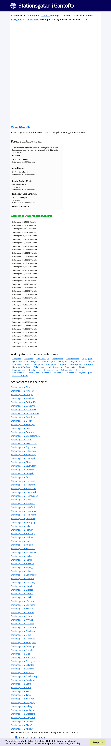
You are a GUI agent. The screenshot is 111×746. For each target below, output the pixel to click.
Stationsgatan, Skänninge (23, 646)
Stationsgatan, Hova (21, 499)
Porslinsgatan (35, 370)
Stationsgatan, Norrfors (22, 612)
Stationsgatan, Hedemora (23, 488)
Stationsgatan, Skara (21, 635)
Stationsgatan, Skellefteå (23, 638)
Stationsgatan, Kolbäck (22, 544)
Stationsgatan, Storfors (22, 672)
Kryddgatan (51, 364)
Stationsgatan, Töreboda (23, 698)
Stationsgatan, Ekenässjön (24, 443)
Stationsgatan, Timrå (21, 695)
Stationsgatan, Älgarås (22, 725)
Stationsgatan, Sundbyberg (24, 676)
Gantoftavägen (48, 361)
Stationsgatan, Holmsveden (24, 495)
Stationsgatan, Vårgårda (23, 717)
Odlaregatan (39, 367)
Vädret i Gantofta (20, 127)
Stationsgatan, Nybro (21, 616)
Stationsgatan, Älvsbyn (22, 728)
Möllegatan (89, 364)
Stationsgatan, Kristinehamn (24, 552)
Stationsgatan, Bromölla (23, 432)
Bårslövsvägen (42, 358)
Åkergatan (71, 372)
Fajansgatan (32, 19)
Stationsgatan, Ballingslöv (23, 402)
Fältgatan (35, 361)
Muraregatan (75, 364)
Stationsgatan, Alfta (20, 387)
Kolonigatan (38, 364)
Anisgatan (16, 358)
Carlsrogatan (57, 358)
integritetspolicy (72, 743)
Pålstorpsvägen (51, 370)
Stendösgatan (18, 372)
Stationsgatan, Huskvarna (23, 511)
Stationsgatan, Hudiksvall (23, 503)
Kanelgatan (16, 19)
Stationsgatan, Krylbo (21, 556)
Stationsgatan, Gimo (21, 462)
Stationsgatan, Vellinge (22, 706)
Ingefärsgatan (77, 361)
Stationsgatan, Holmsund (23, 492)
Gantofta (45, 15)
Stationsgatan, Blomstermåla (25, 413)
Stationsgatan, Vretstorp (23, 713)
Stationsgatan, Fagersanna (24, 447)
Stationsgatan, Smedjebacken (25, 661)
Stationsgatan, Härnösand (23, 514)
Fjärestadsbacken (20, 361)
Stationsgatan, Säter (21, 687)
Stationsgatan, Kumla (21, 559)
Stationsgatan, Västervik (23, 721)
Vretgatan (46, 372)
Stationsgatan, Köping (22, 567)
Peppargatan (70, 367)
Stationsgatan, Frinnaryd (23, 458)
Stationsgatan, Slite (20, 653)
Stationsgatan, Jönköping (23, 522)
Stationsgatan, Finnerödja (23, 454)
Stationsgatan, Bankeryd (23, 405)
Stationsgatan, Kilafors (22, 537)
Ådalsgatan (59, 372)
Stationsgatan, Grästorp (22, 469)
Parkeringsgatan (55, 367)
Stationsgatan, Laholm (22, 571)
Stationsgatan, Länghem (23, 604)
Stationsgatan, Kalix (20, 526)
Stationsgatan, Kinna (21, 541)
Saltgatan (80, 370)
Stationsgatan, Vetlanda (22, 710)
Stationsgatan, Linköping (23, 582)
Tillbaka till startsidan (29, 737)
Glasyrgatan (63, 361)
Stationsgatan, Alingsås (22, 390)
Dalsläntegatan (72, 358)
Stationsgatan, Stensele (22, 668)
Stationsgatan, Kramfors (23, 548)
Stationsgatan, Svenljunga (23, 680)
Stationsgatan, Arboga (22, 394)
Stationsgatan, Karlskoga (23, 533)
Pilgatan (82, 367)
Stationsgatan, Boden (21, 420)
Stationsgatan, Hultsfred (23, 507)
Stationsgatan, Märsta (22, 608)
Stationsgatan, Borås (21, 428)
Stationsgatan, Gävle (21, 477)
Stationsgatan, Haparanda (24, 484)
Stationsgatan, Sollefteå (22, 665)
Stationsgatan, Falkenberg (23, 451)
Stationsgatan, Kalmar (22, 529)
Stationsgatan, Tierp (21, 691)
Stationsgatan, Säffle (21, 683)
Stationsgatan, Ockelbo (22, 623)
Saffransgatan (67, 370)
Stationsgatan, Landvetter (23, 574)
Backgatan (28, 358)
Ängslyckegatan (85, 372)
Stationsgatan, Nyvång (22, 619)
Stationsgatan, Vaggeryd (23, 702)
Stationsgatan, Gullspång (23, 473)
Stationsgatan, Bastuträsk (23, 409)
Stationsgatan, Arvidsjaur (23, 398)
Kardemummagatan (20, 364)
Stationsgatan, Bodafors (23, 417)
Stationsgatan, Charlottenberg (25, 435)
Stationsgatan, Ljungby (22, 586)
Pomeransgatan (19, 370)
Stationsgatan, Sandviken (23, 631)
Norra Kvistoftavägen (21, 367)
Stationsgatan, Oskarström (24, 627)
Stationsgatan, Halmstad (23, 481)
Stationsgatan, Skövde (22, 650)
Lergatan (62, 364)
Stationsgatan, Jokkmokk (23, 518)
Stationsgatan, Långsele (22, 601)
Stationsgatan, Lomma (22, 593)
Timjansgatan (33, 372)
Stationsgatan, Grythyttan (23, 465)
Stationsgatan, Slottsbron (23, 657)
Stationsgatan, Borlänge (23, 424)
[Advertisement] (55, 43)
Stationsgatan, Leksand (22, 578)
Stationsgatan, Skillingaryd (23, 642)
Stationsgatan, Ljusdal (22, 589)
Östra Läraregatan (20, 375)
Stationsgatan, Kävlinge (22, 563)
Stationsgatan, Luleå (21, 597)
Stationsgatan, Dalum (21, 439)
